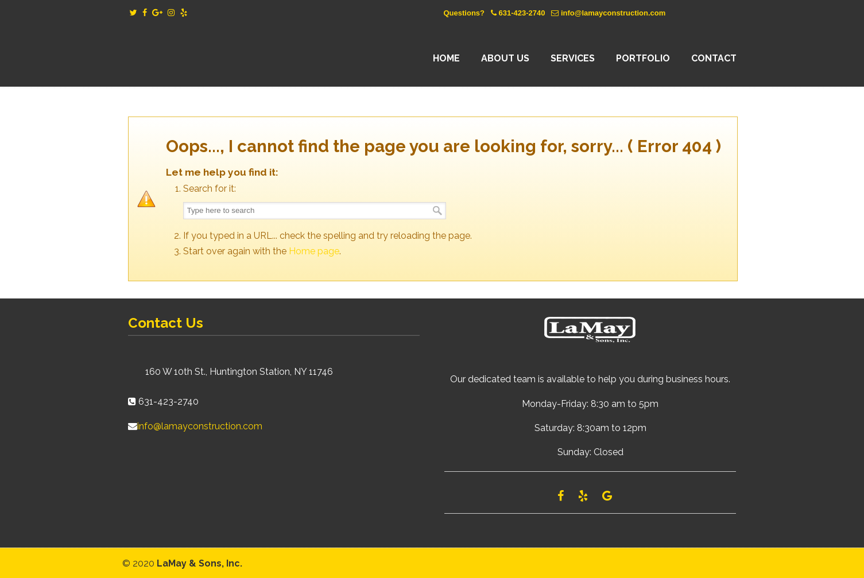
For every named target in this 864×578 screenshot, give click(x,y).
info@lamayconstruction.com (613, 13)
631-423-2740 (521, 13)
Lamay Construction (228, 58)
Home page (314, 251)
